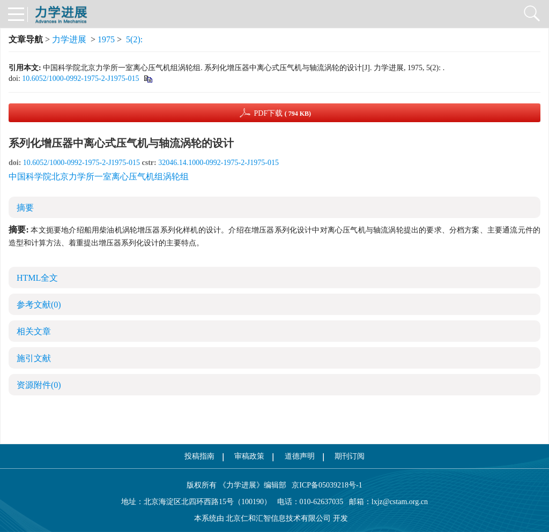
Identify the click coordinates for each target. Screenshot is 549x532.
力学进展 (69, 39)
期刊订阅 (350, 456)
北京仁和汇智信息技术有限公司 (278, 518)
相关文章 (34, 331)
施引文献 (34, 358)
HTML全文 (37, 277)
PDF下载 (282, 113)
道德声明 (300, 456)
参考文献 (39, 304)
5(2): (135, 39)
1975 (106, 39)
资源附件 (39, 384)
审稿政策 (249, 456)
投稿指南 (199, 456)
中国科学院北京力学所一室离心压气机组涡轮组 (99, 176)
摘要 (25, 207)
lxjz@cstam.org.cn (400, 502)
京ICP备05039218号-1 (324, 485)
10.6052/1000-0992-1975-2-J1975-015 (80, 78)
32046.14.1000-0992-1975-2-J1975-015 (218, 163)
